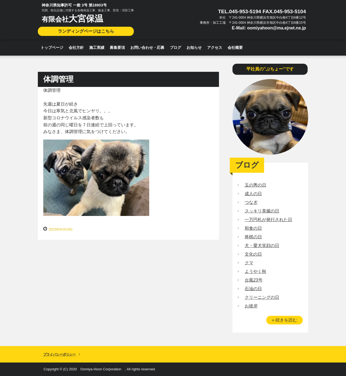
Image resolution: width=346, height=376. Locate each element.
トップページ (52, 47)
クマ (249, 262)
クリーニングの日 (262, 297)
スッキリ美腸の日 (262, 211)
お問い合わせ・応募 (147, 47)
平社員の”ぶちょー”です (270, 69)
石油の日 (253, 288)
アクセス (214, 47)
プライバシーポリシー (59, 354)
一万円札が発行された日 (268, 219)
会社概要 (235, 47)
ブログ (175, 47)
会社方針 (76, 47)
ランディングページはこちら (86, 31)
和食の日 (253, 228)
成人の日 (253, 193)
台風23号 (253, 280)
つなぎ (251, 202)
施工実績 (96, 47)
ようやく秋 (255, 271)
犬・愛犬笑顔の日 (262, 245)
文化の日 (253, 254)
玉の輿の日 (255, 185)
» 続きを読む (284, 320)
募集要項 (117, 47)
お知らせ (194, 47)
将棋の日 (253, 237)
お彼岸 (251, 306)
